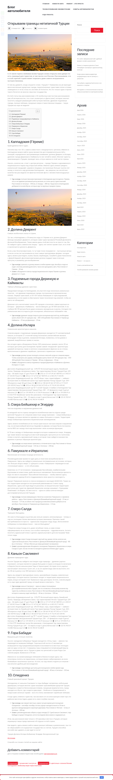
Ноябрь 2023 (81, 198)
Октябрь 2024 (81, 181)
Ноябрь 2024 (81, 176)
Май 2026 (80, 110)
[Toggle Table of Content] (36, 111)
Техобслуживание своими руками (56, 9)
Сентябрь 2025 (82, 141)
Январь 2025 (81, 167)
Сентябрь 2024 (82, 185)
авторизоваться (50, 754)
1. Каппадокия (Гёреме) (17, 114)
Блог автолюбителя (19, 9)
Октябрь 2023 (81, 203)
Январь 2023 (81, 216)
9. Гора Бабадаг (15, 133)
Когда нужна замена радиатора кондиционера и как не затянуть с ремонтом (87, 76)
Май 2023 (80, 207)
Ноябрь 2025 (81, 132)
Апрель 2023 (81, 211)
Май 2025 (80, 159)
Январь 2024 (81, 189)
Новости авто (58, 4)
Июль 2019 (80, 229)
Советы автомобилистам (83, 9)
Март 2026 (80, 119)
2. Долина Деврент (16, 116)
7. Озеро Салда (15, 128)
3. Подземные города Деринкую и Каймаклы (24, 119)
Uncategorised (81, 247)
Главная (45, 4)
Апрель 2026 (81, 115)
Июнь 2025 (80, 154)
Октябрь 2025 (81, 137)
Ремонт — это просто (75, 4)
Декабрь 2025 (81, 128)
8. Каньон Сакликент (17, 131)
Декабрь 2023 (81, 194)
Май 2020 (80, 225)
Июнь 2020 (80, 220)
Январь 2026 (81, 123)
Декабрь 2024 (81, 172)
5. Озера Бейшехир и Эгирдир (20, 124)
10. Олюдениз (15, 136)
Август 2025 (81, 145)
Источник (11, 738)
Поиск (79, 25)
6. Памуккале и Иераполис (19, 126)
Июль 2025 (80, 150)
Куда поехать (47, 14)
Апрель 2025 (81, 163)
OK (102, 777)
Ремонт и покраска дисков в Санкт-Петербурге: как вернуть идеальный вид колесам (89, 68)
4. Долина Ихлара (16, 121)
